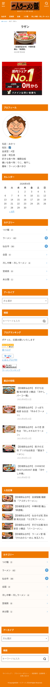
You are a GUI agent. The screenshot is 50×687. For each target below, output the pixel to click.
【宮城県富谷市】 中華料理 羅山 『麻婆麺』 (30, 508)
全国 (18, 16)
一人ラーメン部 (24, 683)
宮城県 (11, 16)
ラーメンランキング (11, 370)
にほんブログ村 (9, 360)
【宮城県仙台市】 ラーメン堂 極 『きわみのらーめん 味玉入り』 (30, 536)
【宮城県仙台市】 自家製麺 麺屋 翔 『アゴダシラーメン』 (30, 499)
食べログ (6, 350)
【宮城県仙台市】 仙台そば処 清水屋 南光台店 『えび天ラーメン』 (31, 517)
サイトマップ (7, 673)
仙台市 (3, 16)
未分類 (8, 279)
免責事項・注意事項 (38, 673)
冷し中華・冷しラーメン (40, 16)
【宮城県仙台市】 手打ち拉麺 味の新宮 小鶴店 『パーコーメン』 (31, 527)
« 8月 (11, 211)
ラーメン (10, 238)
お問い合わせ (24, 676)
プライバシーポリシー (21, 673)
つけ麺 (25, 16)
